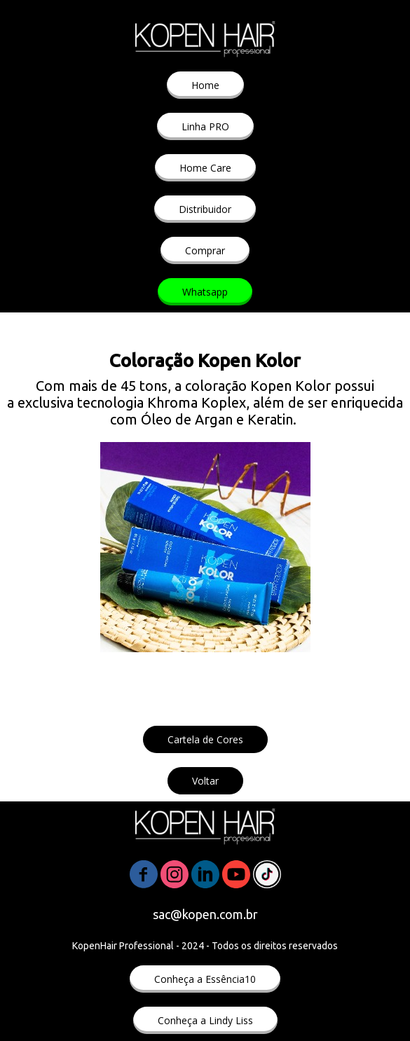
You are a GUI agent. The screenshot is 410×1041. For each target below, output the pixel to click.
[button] (205, 85)
